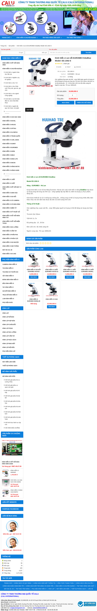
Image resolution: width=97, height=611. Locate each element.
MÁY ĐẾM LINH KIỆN (8, 362)
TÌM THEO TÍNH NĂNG (71, 37)
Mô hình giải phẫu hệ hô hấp (12, 391)
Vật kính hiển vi (8, 276)
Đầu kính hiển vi (8, 283)
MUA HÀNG (65, 102)
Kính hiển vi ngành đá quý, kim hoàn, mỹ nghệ (12, 107)
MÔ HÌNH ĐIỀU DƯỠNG (12, 428)
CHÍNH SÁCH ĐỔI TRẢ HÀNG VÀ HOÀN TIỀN (40, 586)
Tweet (68, 67)
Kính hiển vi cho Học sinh (11, 117)
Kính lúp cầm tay (8, 336)
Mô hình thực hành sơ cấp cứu (13, 423)
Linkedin (77, 67)
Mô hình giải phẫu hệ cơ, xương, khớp (12, 381)
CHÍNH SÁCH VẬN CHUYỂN (84, 583)
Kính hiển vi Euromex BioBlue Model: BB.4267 (33, 301)
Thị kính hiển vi (7, 268)
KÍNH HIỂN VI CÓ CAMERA (10, 200)
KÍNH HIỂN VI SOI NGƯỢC (10, 242)
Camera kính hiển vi (9, 264)
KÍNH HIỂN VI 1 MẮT (8, 179)
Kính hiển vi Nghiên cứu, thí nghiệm (12, 78)
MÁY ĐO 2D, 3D (7, 250)
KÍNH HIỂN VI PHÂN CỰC (10, 238)
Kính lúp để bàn (8, 317)
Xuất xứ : (63, 74)
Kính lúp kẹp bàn (8, 320)
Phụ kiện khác (7, 302)
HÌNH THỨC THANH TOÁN (65, 583)
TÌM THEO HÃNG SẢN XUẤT (49, 37)
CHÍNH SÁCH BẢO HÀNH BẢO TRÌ (13, 586)
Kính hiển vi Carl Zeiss (10, 140)
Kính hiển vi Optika (9, 128)
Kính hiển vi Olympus (10, 132)
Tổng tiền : (60, 99)
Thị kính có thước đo (10, 272)
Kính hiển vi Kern (8, 151)
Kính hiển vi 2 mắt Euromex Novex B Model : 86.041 (51, 271)
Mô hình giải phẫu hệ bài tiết (12, 397)
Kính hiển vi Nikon (8, 162)
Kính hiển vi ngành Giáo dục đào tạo (12, 73)
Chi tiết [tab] (29, 110)
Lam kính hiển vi (8, 298)
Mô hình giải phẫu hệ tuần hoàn (13, 418)
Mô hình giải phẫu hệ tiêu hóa (12, 402)
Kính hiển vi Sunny (9, 143)
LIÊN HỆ (90, 589)
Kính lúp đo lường (9, 332)
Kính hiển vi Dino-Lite (10, 159)
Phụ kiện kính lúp (8, 351)
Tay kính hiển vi (8, 287)
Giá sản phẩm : (62, 91)
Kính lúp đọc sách (9, 339)
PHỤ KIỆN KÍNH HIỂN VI (9, 42)
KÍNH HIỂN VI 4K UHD (9, 253)
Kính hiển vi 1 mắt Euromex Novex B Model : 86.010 (69, 271)
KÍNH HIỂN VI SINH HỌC (10, 193)
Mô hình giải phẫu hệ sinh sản (13, 407)
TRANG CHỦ (7, 37)
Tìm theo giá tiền (5, 49)
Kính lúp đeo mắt (8, 343)
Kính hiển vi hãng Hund (10, 170)
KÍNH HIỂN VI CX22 (52, 299)
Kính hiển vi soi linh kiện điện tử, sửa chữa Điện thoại (12, 100)
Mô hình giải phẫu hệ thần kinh (13, 413)
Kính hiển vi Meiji (8, 155)
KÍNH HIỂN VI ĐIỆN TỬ (9, 208)
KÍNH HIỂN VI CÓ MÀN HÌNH (11, 204)
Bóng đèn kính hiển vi (10, 279)
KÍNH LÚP (24, 42)
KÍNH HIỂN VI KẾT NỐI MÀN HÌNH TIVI (11, 216)
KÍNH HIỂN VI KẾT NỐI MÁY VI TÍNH (11, 188)
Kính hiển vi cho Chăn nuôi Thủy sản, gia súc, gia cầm (13, 88)
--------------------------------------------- (13, 112)
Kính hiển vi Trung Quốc (11, 136)
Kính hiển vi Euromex (10, 147)
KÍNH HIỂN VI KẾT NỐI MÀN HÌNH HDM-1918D (10, 463)
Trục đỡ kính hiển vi (9, 295)
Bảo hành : (63, 76)
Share (58, 67)
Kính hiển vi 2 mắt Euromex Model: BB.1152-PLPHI (87, 271)
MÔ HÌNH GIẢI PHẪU (8, 376)
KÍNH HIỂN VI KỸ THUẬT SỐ (11, 212)
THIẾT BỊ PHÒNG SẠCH (9, 365)
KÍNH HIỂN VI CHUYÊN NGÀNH (25, 37)
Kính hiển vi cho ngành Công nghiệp (12, 94)
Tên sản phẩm (53, 49)
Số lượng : (60, 95)
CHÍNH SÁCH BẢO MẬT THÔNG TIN (44, 583)
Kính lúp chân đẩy (9, 324)
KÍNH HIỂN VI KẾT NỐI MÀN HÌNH (11, 64)
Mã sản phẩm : (61, 71)
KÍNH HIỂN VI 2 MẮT (8, 183)
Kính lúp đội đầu (8, 347)
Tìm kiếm (88, 52)
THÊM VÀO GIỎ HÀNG (84, 102)
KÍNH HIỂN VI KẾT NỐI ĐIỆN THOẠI (11, 222)
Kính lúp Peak (7, 328)
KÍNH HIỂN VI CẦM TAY (9, 231)
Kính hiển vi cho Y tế (11, 83)
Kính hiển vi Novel (9, 121)
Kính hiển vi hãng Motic (11, 166)
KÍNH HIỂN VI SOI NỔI (9, 196)
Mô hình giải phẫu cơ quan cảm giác (11, 386)
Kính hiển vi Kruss (9, 124)
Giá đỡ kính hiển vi (9, 291)
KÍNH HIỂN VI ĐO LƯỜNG (10, 227)
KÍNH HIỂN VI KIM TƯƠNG (10, 246)
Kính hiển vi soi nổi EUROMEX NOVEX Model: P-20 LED (34, 271)
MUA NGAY (34, 277)
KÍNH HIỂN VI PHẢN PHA (10, 234)
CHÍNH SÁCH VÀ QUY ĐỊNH (22, 583)
